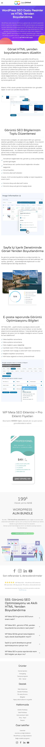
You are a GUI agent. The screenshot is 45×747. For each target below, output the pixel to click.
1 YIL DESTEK (19, 468)
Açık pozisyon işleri (23, 715)
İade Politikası (22, 712)
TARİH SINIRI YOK (20, 472)
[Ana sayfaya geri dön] (22, 3)
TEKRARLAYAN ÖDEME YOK (22, 470)
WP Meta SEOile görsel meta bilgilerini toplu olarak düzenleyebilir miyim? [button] (22, 635)
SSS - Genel (22, 679)
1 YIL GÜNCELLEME (20, 466)
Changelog (22, 674)
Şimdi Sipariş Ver (23, 479)
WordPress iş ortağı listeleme (23, 736)
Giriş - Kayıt (22, 717)
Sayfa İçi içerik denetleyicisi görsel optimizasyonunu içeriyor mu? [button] (22, 644)
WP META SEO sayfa (26, 37)
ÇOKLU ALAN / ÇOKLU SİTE (22, 464)
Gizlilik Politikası (23, 710)
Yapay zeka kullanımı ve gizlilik (22, 699)
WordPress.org (22, 590)
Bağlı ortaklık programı (22, 738)
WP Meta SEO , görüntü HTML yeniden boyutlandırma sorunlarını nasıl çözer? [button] (22, 626)
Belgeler (22, 697)
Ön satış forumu (22, 694)
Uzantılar (22, 730)
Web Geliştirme (22, 689)
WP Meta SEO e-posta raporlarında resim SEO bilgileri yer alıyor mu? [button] (22, 653)
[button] (2, 3)
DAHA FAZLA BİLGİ (22, 536)
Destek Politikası (22, 692)
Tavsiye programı (22, 676)
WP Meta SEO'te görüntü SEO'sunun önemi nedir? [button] (22, 618)
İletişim (22, 720)
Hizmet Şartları (22, 671)
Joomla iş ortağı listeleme (22, 733)
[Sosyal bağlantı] (17, 742)
